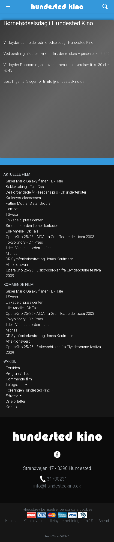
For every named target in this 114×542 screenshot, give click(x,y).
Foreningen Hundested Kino (28, 390)
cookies (86, 509)
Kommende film (19, 379)
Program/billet (17, 373)
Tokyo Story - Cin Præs (24, 242)
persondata (69, 509)
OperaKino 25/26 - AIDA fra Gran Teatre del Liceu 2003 (50, 237)
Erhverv (12, 396)
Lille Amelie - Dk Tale (22, 231)
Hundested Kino (49, 6)
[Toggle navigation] (8, 6)
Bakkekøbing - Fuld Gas (25, 187)
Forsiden (13, 368)
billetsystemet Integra (65, 521)
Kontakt (12, 407)
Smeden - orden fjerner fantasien (32, 225)
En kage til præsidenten (24, 220)
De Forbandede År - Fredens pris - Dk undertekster (46, 192)
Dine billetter (15, 401)
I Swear (12, 214)
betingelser (50, 509)
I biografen (15, 385)
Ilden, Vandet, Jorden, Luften (28, 248)
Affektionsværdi (18, 264)
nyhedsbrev (30, 509)
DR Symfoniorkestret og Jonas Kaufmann (39, 259)
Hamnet (12, 209)
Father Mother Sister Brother (29, 203)
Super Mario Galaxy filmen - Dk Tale (34, 181)
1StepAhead (99, 521)
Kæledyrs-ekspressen (23, 198)
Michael (12, 253)
